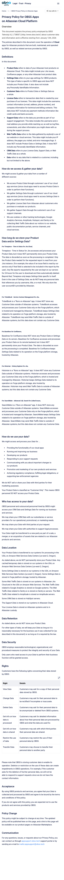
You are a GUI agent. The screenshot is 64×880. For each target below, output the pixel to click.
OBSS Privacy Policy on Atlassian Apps (24, 11)
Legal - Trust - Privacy (22, 3)
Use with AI (52, 11)
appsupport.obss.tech (31, 841)
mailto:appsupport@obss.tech (31, 844)
